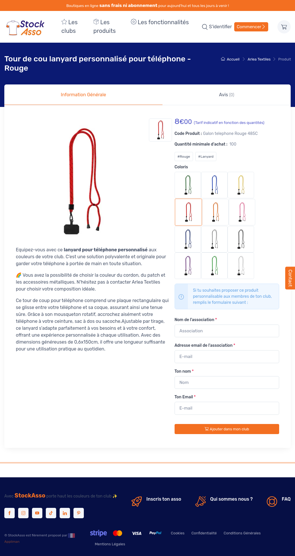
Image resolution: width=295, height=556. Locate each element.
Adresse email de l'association (205, 345)
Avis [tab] (226, 94)
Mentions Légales (110, 544)
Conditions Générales (242, 533)
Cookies (177, 533)
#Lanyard (205, 156)
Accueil (230, 59)
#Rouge (183, 156)
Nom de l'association (196, 319)
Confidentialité (204, 533)
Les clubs (69, 26)
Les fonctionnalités (160, 22)
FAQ (286, 499)
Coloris (181, 167)
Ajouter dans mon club (227, 429)
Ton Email (185, 397)
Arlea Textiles (259, 59)
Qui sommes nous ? (231, 499)
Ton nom (184, 371)
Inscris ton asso (163, 499)
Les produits (104, 26)
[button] (204, 26)
